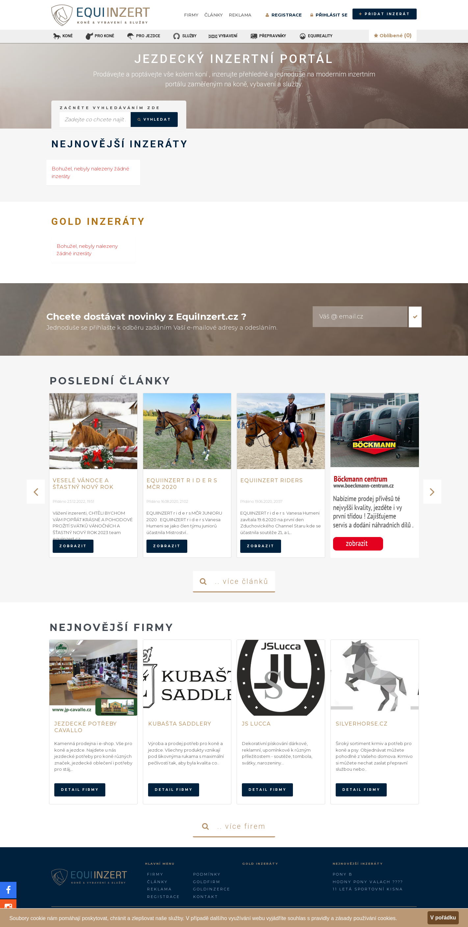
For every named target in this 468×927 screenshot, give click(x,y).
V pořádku (443, 917)
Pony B (342, 874)
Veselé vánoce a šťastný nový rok (83, 483)
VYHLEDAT (154, 119)
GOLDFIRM (207, 882)
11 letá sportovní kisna (368, 889)
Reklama (240, 14)
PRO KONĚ (99, 36)
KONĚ (62, 36)
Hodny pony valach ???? (368, 882)
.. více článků (234, 581)
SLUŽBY (184, 36)
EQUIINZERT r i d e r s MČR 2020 (181, 483)
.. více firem (234, 826)
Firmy (191, 14)
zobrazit (73, 546)
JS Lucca (256, 724)
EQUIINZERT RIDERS (271, 480)
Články (213, 14)
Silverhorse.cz (362, 724)
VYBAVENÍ (222, 36)
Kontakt (205, 896)
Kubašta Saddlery (179, 724)
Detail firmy (80, 790)
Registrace (163, 896)
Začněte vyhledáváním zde (110, 107)
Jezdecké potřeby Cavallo (85, 727)
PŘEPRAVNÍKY (267, 36)
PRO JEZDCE (143, 36)
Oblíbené (393, 35)
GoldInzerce (211, 889)
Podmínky (207, 874)
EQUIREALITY (315, 36)
